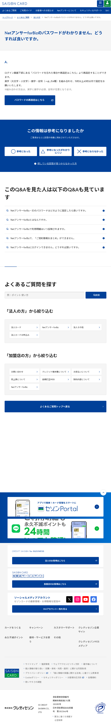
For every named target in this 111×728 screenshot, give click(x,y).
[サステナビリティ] (88, 585)
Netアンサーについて (66, 11)
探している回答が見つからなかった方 (57, 164)
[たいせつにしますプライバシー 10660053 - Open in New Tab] (100, 714)
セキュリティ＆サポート (91, 11)
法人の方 (36, 17)
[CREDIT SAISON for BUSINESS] (55, 491)
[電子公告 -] (88, 593)
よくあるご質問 (9, 11)
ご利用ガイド (26, 11)
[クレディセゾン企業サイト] (88, 573)
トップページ (7, 17)
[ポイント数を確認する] (15, 645)
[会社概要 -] (88, 578)
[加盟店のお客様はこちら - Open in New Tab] (55, 514)
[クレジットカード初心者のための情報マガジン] (88, 616)
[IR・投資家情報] (88, 589)
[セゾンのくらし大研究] (88, 635)
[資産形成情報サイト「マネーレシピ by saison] (88, 627)
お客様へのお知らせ (44, 11)
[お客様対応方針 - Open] (75, 677)
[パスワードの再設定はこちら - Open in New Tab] (30, 100)
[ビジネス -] (88, 581)
